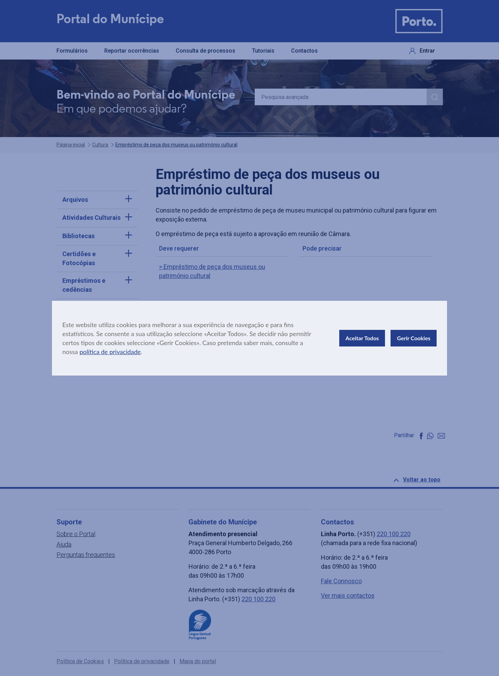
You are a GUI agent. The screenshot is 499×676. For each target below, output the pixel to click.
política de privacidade (110, 351)
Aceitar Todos (362, 338)
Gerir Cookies (413, 338)
